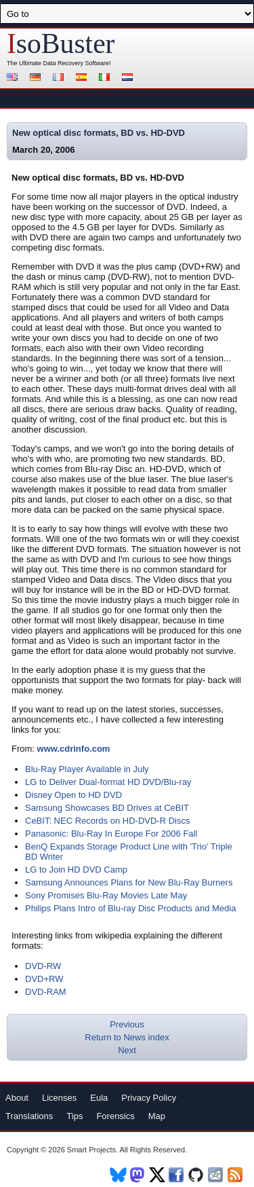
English (14, 78)
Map (156, 1116)
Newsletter (216, 1174)
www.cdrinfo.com (73, 749)
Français (60, 78)
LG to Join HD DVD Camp (76, 869)
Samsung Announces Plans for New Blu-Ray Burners (128, 882)
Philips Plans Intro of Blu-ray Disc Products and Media (130, 908)
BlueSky (118, 1174)
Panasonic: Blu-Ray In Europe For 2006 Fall (111, 833)
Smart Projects (91, 1150)
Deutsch (37, 78)
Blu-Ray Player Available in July (87, 769)
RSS (236, 1174)
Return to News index (127, 1037)
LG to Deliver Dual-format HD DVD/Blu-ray (108, 782)
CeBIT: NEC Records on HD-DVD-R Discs (107, 821)
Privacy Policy (148, 1098)
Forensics (115, 1116)
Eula (99, 1098)
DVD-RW (43, 966)
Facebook (177, 1174)
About (16, 1098)
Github (196, 1174)
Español (83, 78)
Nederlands (129, 78)
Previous (127, 1024)
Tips (74, 1116)
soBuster (60, 43)
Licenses (59, 1098)
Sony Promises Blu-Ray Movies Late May (106, 895)
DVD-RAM (45, 992)
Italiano (106, 78)
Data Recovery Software (76, 63)
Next (127, 1050)
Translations (29, 1116)
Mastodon (137, 1174)
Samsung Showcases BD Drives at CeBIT (107, 808)
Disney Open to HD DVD (73, 795)
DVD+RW (44, 979)
